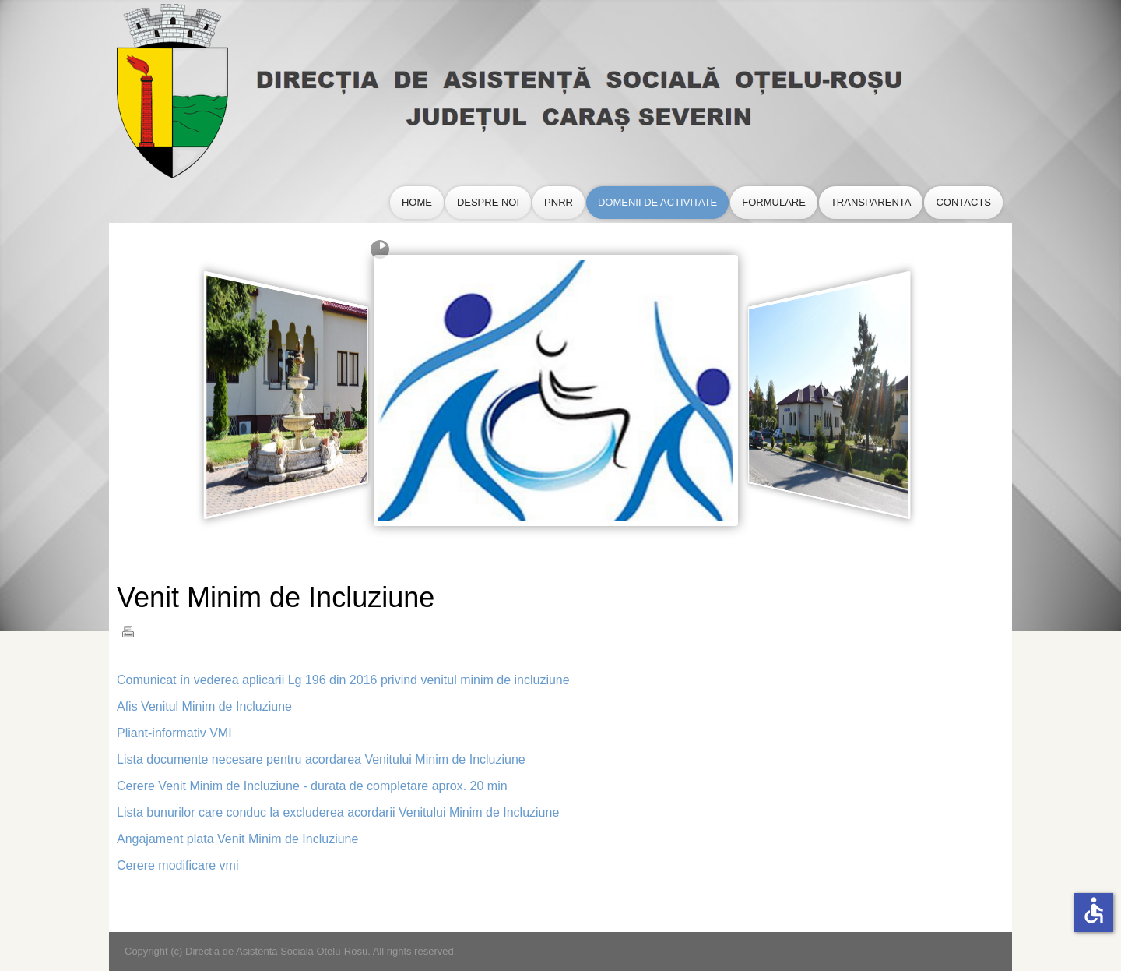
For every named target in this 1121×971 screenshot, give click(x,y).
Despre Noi (488, 202)
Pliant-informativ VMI (174, 733)
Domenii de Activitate (657, 202)
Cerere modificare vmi (177, 865)
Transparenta (871, 202)
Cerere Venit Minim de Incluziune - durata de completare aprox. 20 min (312, 786)
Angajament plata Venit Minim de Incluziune (237, 839)
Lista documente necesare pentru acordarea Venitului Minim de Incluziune (321, 759)
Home (417, 202)
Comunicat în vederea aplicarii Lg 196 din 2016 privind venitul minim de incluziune (343, 680)
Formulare (774, 202)
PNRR (558, 202)
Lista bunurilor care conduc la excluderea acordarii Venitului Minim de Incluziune (338, 812)
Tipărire (127, 631)
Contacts (963, 202)
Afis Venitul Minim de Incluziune (204, 706)
